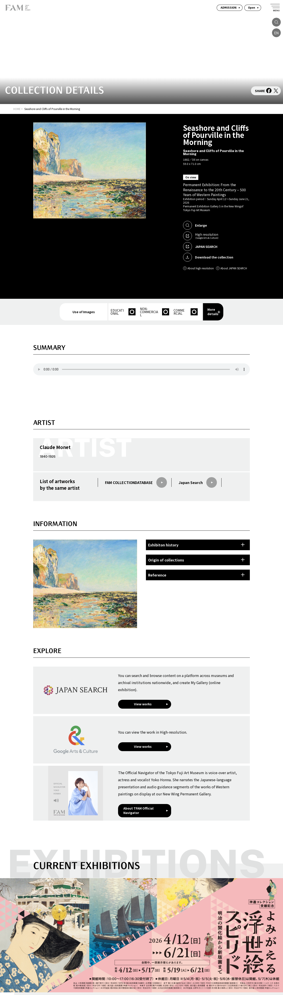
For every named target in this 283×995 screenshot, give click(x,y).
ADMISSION (228, 8)
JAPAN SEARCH (200, 246)
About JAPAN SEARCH (231, 268)
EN (276, 32)
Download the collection (208, 257)
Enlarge (195, 225)
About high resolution (198, 268)
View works (143, 704)
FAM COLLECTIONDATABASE (136, 482)
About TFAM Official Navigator (138, 810)
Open (251, 8)
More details (213, 311)
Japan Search (198, 482)
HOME (17, 109)
